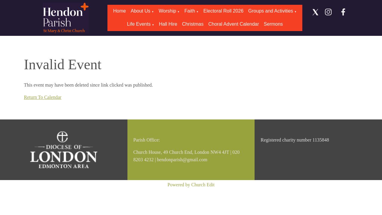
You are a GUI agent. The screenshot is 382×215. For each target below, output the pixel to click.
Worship (167, 10)
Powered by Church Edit (191, 184)
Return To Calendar (42, 97)
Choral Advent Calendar (233, 24)
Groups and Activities (270, 10)
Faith (189, 10)
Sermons (273, 24)
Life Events (138, 24)
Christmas (193, 24)
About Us (140, 10)
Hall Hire (168, 24)
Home (119, 10)
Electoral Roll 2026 (224, 10)
